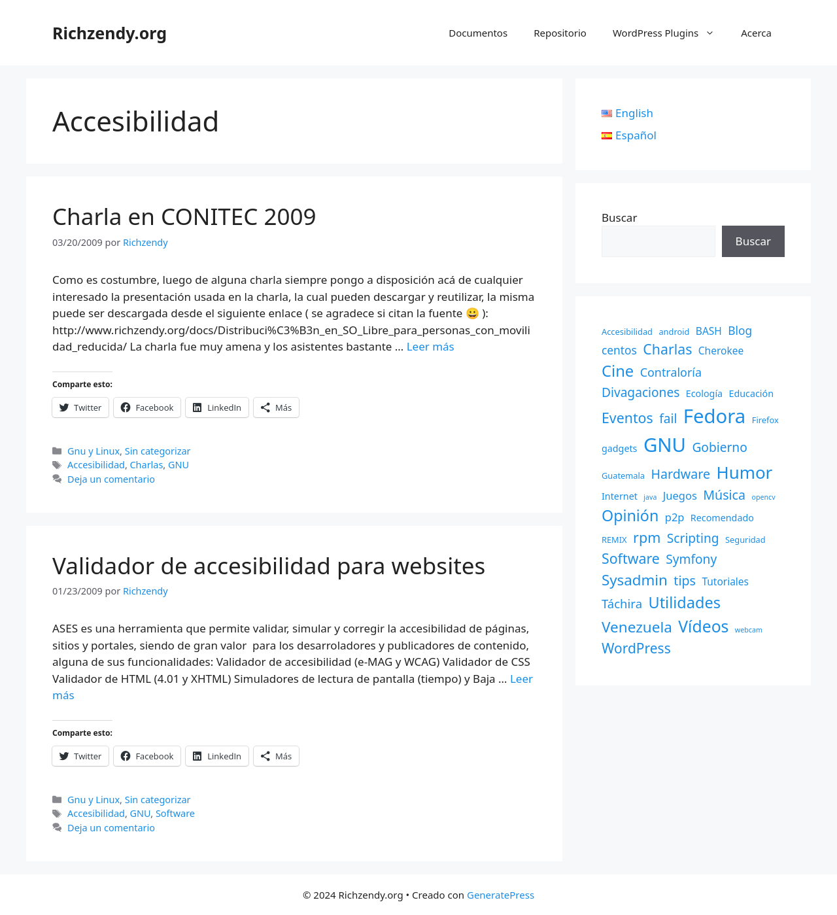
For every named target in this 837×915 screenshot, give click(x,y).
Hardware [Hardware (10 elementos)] (680, 474)
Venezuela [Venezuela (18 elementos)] (637, 627)
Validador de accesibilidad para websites (268, 565)
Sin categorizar (158, 451)
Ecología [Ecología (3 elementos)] (704, 393)
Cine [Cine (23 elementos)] (618, 370)
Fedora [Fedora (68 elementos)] (714, 416)
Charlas (146, 464)
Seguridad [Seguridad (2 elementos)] (745, 539)
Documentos (478, 32)
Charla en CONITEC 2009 (184, 216)
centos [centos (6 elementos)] (619, 350)
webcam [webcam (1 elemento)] (748, 629)
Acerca (756, 32)
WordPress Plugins (670, 32)
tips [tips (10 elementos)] (685, 580)
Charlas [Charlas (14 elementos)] (667, 348)
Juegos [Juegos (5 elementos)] (680, 495)
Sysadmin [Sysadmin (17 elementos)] (635, 580)
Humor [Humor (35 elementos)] (744, 472)
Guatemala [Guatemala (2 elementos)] (623, 475)
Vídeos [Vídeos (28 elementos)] (703, 626)
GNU (178, 464)
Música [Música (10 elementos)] (724, 495)
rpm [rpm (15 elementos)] (646, 537)
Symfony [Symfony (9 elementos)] (691, 559)
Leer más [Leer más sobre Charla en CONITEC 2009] (430, 346)
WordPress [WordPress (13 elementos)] (636, 648)
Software (175, 813)
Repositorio (560, 32)
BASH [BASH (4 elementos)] (709, 331)
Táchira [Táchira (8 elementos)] (622, 603)
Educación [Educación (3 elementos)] (751, 393)
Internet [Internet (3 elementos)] (620, 496)
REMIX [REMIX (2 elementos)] (614, 539)
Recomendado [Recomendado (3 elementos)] (722, 517)
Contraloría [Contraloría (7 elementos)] (671, 372)
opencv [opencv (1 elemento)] (763, 497)
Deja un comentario (111, 479)
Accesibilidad (96, 464)
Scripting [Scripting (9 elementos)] (693, 538)
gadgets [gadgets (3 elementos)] (619, 448)
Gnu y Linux (93, 451)
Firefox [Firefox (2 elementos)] (765, 420)
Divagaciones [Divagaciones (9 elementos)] (640, 392)
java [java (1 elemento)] (650, 497)
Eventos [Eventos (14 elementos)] (627, 417)
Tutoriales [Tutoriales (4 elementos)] (725, 581)
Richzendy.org (109, 33)
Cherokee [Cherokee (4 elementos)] (720, 350)
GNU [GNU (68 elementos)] (664, 445)
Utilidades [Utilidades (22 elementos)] (684, 602)
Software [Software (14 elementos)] (631, 558)
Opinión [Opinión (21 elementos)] (630, 515)
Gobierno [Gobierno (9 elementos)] (719, 447)
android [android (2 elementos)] (673, 331)
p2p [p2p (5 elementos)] (675, 517)
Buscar (619, 217)
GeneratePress (500, 894)
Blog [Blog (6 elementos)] (740, 330)
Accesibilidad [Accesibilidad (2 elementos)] (627, 331)
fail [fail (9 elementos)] (668, 418)
